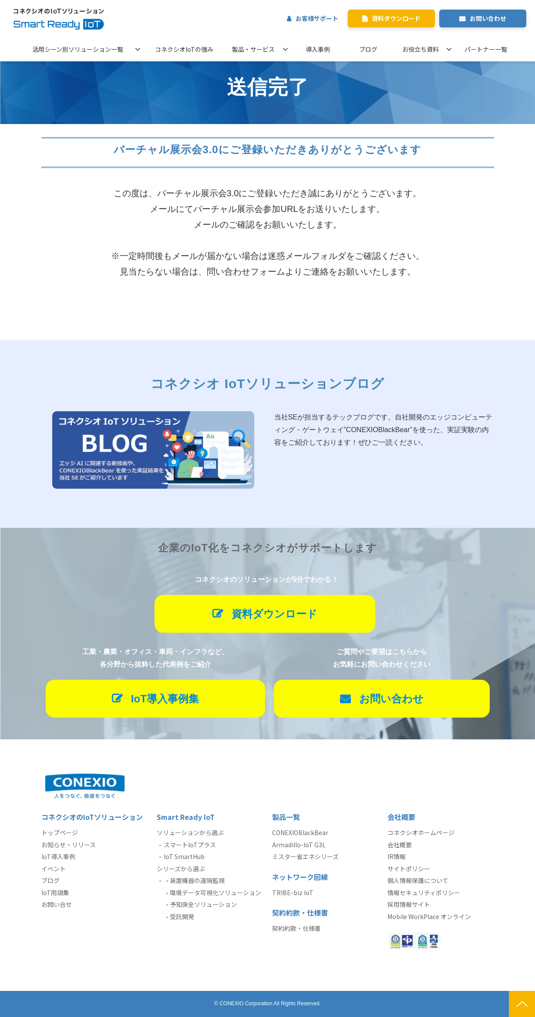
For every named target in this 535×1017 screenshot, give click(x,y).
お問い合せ (56, 904)
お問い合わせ (488, 18)
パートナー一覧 (485, 49)
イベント (53, 868)
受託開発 (182, 916)
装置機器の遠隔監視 (197, 880)
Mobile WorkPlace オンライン (429, 916)
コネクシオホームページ (420, 832)
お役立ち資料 (420, 49)
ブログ (368, 49)
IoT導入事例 (58, 856)
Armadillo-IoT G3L (299, 844)
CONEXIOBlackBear (300, 832)
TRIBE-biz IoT (292, 892)
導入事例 (318, 49)
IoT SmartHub (184, 856)
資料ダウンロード (396, 18)
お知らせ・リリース (68, 844)
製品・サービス (253, 49)
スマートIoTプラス (190, 844)
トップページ (59, 832)
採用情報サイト (408, 904)
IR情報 (396, 856)
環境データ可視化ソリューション (215, 892)
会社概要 (399, 844)
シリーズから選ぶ (181, 868)
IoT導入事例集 (165, 699)
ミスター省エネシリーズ (305, 856)
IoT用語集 (55, 892)
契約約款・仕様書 (296, 928)
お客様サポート (317, 18)
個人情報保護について (417, 880)
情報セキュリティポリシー (423, 892)
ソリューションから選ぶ (190, 832)
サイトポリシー (408, 868)
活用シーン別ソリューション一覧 (77, 49)
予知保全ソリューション (203, 904)
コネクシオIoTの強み (184, 49)
